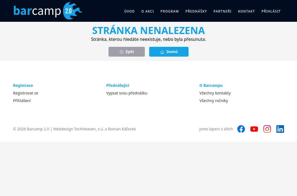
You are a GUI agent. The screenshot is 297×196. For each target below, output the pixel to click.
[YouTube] (254, 129)
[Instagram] (267, 129)
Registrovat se (25, 93)
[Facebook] (241, 129)
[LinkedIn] (280, 129)
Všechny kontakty (215, 93)
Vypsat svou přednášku (127, 93)
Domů (169, 51)
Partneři (222, 11)
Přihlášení (22, 100)
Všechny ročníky (213, 100)
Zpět (126, 51)
